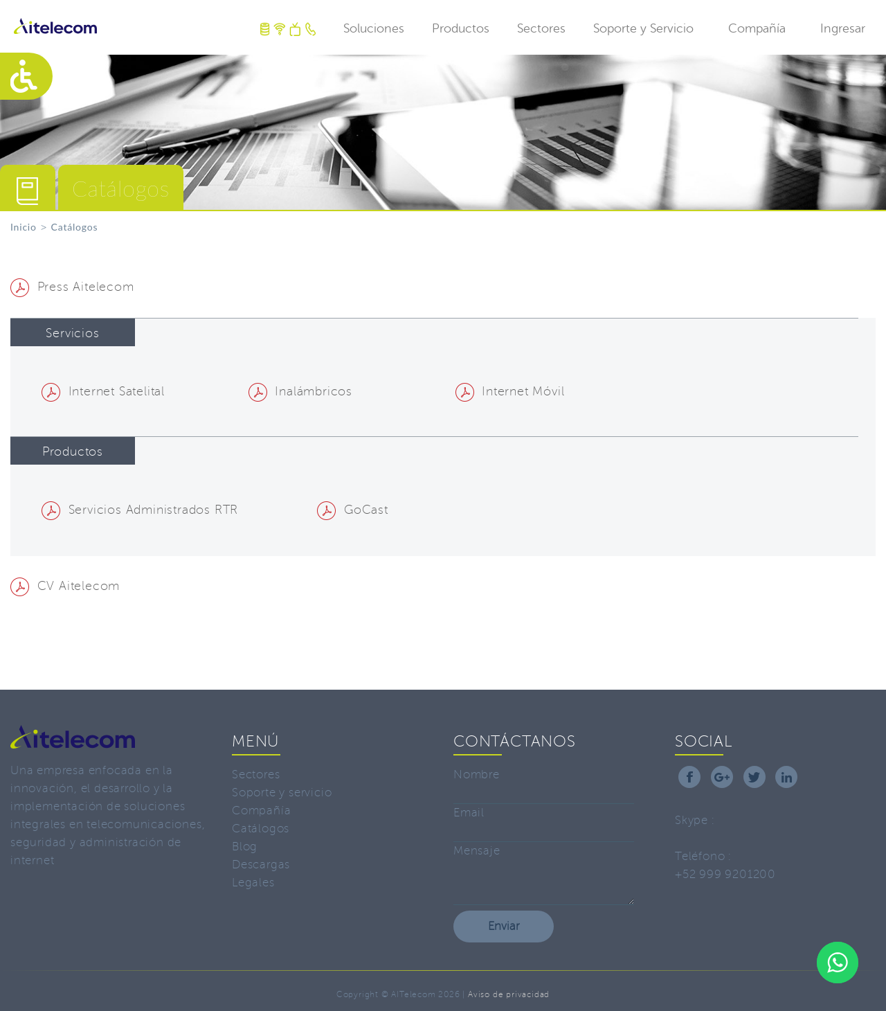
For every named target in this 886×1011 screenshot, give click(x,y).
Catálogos (260, 828)
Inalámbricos (300, 391)
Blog (244, 846)
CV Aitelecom (65, 586)
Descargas (261, 864)
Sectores (541, 28)
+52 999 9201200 (725, 874)
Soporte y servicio (282, 792)
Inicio (23, 227)
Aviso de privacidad (509, 994)
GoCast (352, 510)
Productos (460, 28)
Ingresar (842, 28)
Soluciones (373, 28)
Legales (253, 882)
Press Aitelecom (72, 287)
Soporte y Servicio (643, 28)
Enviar (503, 926)
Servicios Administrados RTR (140, 510)
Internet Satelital (103, 391)
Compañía (757, 28)
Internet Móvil (510, 391)
